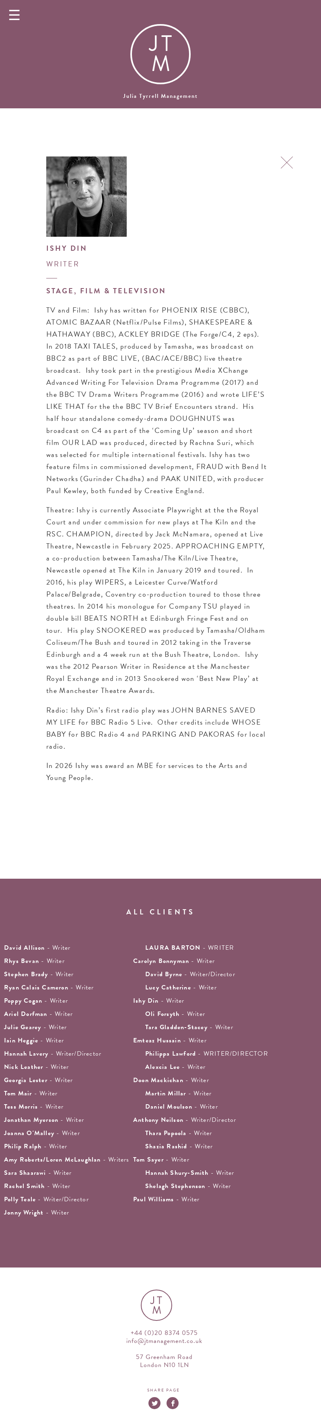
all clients (160, 911)
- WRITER (189, 948)
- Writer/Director (190, 974)
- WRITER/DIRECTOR (206, 1053)
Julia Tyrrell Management (160, 96)
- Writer (49, 987)
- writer (37, 948)
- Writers (67, 1159)
